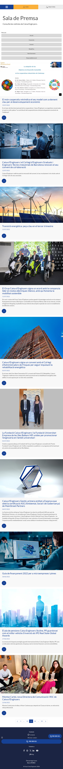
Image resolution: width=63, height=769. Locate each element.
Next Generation (31, 53)
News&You (31, 49)
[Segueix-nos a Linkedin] (33, 750)
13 (31, 721)
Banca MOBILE (31, 763)
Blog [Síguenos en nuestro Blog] (31, 754)
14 (35, 721)
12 (27, 721)
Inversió (31, 44)
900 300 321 (55, 736)
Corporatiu (31, 40)
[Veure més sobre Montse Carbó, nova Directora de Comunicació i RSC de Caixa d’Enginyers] (31, 686)
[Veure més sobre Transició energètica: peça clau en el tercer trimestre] (31, 213)
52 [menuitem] (42, 721)
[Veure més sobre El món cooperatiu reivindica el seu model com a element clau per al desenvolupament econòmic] (31, 92)
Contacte (32, 735)
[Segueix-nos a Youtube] (37, 750)
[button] (25, 7)
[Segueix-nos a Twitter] (30, 750)
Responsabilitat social (31, 58)
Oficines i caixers (32, 737)
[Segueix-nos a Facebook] (24, 750)
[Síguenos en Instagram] (27, 750)
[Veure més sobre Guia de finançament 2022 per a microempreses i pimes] (31, 559)
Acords (31, 35)
